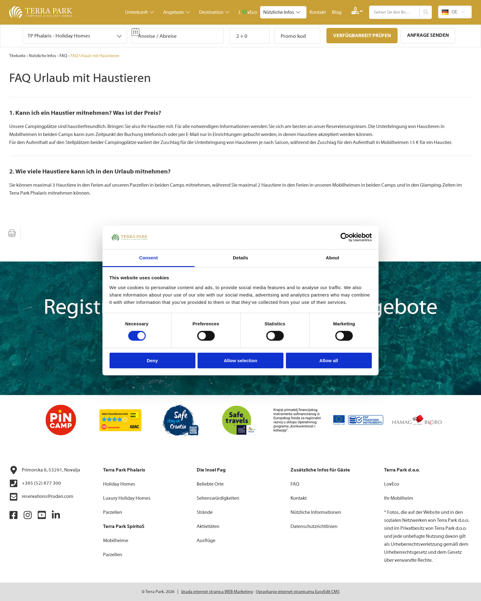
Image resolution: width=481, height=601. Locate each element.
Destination (214, 12)
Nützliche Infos (281, 12)
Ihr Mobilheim (398, 498)
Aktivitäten (208, 526)
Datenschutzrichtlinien (314, 526)
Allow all (328, 360)
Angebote (176, 12)
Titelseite (17, 55)
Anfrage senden (428, 35)
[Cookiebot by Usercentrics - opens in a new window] (345, 237)
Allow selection (240, 360)
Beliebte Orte (210, 484)
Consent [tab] (148, 257)
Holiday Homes (119, 484)
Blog (336, 12)
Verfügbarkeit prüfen (362, 35)
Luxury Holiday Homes (127, 498)
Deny (152, 360)
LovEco (391, 484)
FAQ (63, 55)
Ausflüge (206, 540)
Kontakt (318, 12)
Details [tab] (240, 257)
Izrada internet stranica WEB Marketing (217, 591)
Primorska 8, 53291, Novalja (44, 470)
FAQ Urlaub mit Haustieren (95, 55)
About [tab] (332, 257)
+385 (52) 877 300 (35, 483)
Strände (205, 512)
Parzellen (112, 512)
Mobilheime (115, 540)
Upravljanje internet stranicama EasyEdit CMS (298, 591)
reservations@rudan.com (41, 497)
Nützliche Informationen (316, 512)
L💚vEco (248, 12)
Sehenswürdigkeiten (218, 498)
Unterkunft (139, 12)
